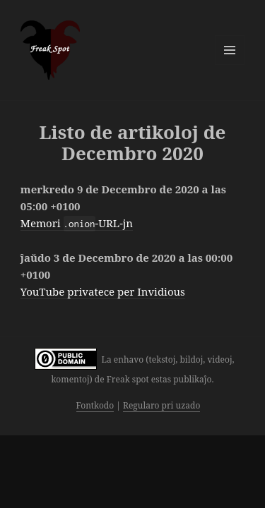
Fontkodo (95, 405)
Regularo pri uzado (161, 405)
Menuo (230, 50)
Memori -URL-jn (76, 223)
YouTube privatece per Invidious (102, 291)
